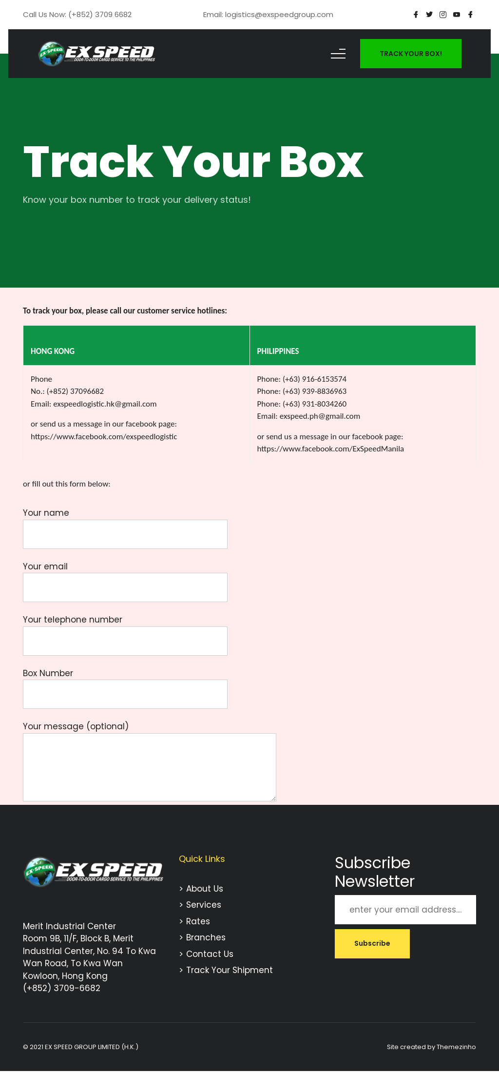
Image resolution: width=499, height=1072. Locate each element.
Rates (198, 921)
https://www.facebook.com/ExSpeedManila (330, 449)
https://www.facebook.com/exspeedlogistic (104, 436)
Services (203, 905)
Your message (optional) (149, 762)
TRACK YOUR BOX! (411, 53)
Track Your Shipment (229, 970)
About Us (204, 889)
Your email (125, 577)
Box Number (125, 684)
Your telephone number (125, 630)
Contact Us (209, 954)
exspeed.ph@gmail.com (320, 416)
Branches (206, 937)
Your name (125, 523)
